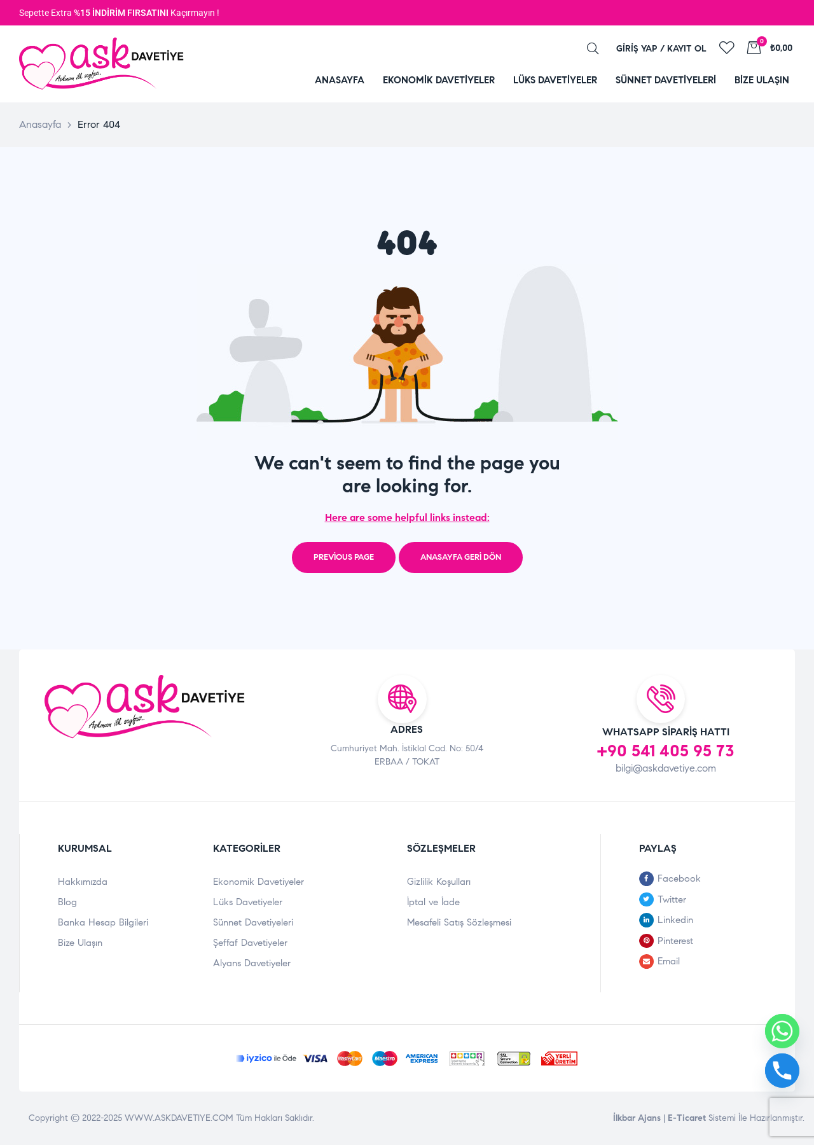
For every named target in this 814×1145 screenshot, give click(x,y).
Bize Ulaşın (80, 942)
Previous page (344, 557)
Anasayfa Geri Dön (460, 557)
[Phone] (782, 1070)
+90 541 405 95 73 (666, 750)
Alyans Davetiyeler (252, 963)
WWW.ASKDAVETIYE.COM (180, 1118)
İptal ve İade (433, 902)
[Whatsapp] (782, 1031)
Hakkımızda (82, 881)
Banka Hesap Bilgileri (103, 922)
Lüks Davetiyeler (247, 902)
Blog (67, 902)
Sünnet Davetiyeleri (253, 922)
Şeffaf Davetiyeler (250, 942)
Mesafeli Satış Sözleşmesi (459, 922)
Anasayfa (40, 124)
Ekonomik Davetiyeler (258, 881)
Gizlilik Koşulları (439, 881)
